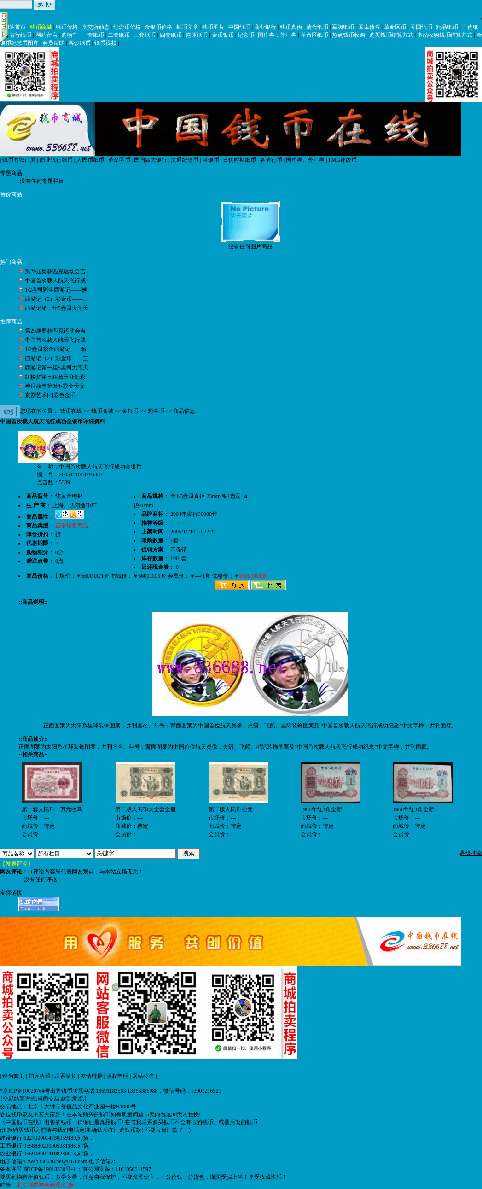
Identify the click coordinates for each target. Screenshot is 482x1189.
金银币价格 (158, 27)
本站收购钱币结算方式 (444, 35)
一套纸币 (93, 35)
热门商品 (11, 262)
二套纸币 (119, 35)
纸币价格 (67, 27)
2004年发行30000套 (193, 514)
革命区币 (395, 27)
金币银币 (223, 35)
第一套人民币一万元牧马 (52, 809)
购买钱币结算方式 (391, 35)
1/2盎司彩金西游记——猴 (56, 290)
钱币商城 (41, 27)
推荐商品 (11, 321)
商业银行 (265, 27)
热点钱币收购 (348, 35)
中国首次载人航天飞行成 (55, 280)
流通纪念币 (184, 160)
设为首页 (13, 1076)
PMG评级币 (342, 160)
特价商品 (11, 194)
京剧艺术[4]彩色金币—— (56, 395)
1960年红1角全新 (321, 809)
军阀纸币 (343, 27)
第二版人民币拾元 (231, 809)
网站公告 (143, 1076)
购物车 (69, 35)
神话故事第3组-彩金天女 (55, 386)
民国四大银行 (150, 160)
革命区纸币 (314, 35)
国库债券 (369, 27)
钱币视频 (105, 43)
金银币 (211, 160)
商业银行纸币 (56, 160)
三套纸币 (145, 35)
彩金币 (156, 411)
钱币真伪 (291, 27)
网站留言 (46, 35)
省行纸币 (20, 35)
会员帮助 (53, 43)
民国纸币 (421, 27)
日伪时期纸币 (239, 160)
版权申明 (117, 1076)
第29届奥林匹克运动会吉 (55, 271)
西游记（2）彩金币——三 (56, 299)
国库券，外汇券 (277, 35)
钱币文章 (187, 27)
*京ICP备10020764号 (25, 1091)
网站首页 (15, 27)
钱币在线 (71, 411)
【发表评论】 (16, 864)
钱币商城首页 (19, 160)
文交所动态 (96, 27)
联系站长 (65, 1076)
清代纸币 (317, 27)
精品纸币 (447, 27)
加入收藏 (40, 1076)
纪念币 (246, 35)
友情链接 (92, 1076)
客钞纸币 (80, 43)
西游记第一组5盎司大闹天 (56, 308)
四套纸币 (171, 35)
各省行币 (271, 160)
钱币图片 (213, 27)
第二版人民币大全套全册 (145, 809)
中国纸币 (239, 27)
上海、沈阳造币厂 (74, 505)
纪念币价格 (127, 27)
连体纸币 (197, 35)
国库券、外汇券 (305, 160)
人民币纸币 (90, 160)
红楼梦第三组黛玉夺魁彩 (55, 377)
